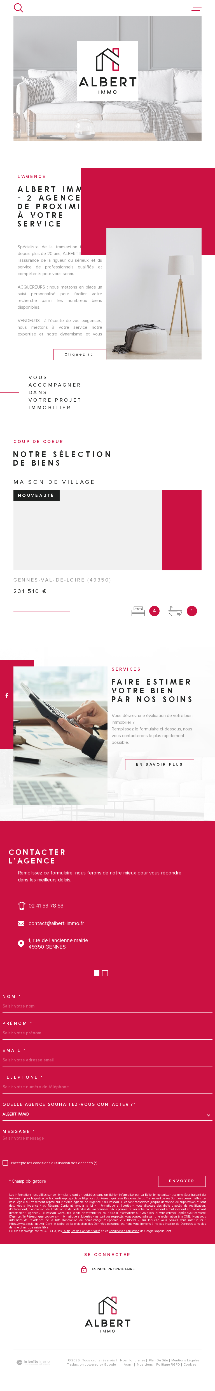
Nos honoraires (133, 1360)
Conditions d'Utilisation (124, 1231)
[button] (96, 973)
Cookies (190, 1364)
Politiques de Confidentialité (81, 1231)
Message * (19, 1132)
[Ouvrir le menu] (196, 8)
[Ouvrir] (18, 8)
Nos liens (145, 1365)
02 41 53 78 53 (46, 906)
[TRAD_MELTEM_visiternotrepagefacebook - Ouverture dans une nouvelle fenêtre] (6, 695)
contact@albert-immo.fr (56, 923)
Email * (14, 1051)
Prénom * (18, 1023)
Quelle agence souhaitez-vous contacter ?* (69, 1104)
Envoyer (182, 1181)
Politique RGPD (168, 1365)
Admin (129, 1365)
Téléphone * (23, 1077)
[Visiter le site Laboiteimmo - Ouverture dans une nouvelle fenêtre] (33, 1362)
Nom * (12, 997)
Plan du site (158, 1360)
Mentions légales (185, 1360)
